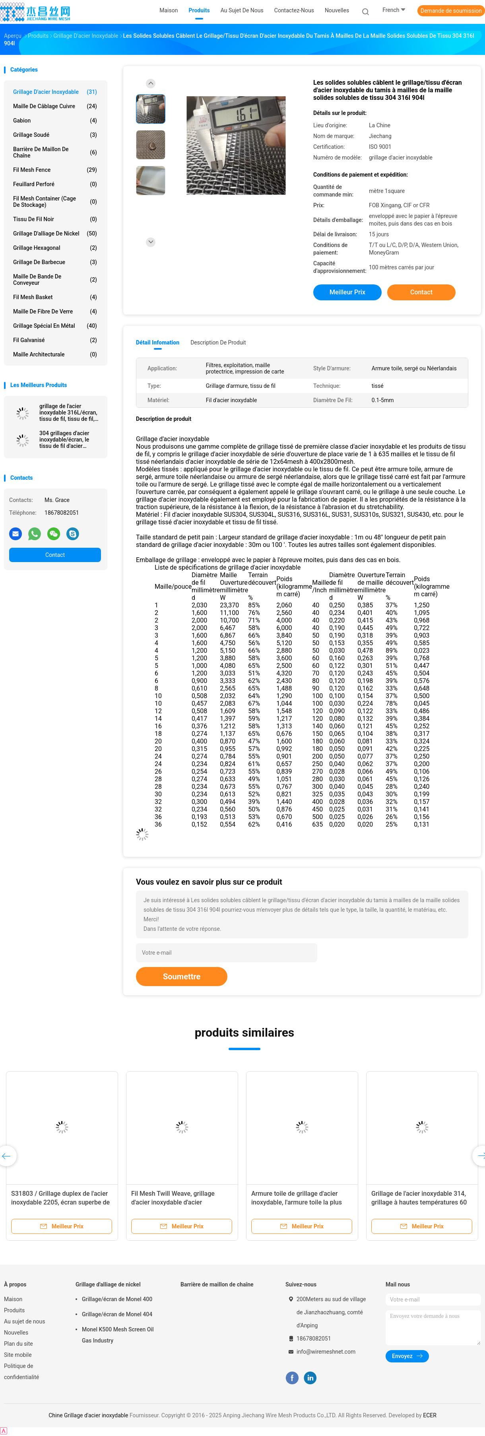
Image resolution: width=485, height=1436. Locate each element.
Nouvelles (16, 1332)
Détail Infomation (157, 342)
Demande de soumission (451, 11)
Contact (55, 555)
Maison (13, 1299)
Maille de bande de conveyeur (55, 279)
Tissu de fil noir (55, 219)
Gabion (55, 121)
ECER (429, 1415)
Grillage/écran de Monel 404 (117, 1314)
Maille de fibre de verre (55, 311)
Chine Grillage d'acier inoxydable (88, 1415)
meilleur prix (347, 292)
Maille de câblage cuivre (55, 106)
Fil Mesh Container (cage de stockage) (55, 201)
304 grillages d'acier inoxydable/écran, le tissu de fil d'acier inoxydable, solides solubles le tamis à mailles (64, 439)
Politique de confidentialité (21, 1371)
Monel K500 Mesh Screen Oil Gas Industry (118, 1335)
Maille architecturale (55, 354)
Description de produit (218, 342)
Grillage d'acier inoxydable (55, 92)
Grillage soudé (55, 135)
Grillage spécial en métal (55, 326)
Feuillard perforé (55, 184)
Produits (14, 1310)
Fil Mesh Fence (55, 170)
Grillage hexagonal (55, 248)
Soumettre (181, 976)
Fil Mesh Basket (55, 297)
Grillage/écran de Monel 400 (117, 1299)
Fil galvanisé (55, 340)
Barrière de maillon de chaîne (55, 152)
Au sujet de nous (24, 1321)
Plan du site (18, 1344)
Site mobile (18, 1355)
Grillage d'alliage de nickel (55, 233)
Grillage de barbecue (55, 262)
